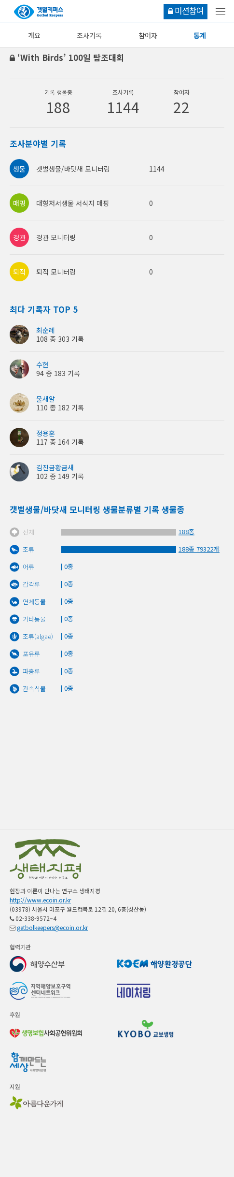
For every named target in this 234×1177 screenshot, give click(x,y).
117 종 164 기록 (60, 441)
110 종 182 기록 (60, 407)
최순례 (45, 330)
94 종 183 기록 (58, 373)
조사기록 (89, 35)
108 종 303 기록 (60, 338)
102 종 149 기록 (60, 476)
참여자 (147, 35)
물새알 (45, 398)
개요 (34, 35)
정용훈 (45, 433)
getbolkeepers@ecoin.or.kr (52, 927)
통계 (199, 35)
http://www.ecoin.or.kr (40, 900)
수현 (42, 364)
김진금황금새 (55, 467)
